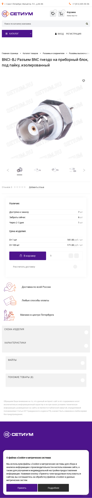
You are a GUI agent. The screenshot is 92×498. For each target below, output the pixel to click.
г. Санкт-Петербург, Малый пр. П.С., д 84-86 (24, 4)
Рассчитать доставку (24, 266)
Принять (22, 487)
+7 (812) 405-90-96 (80, 4)
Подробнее (53, 487)
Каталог (12, 33)
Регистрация (73, 33)
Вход (61, 33)
